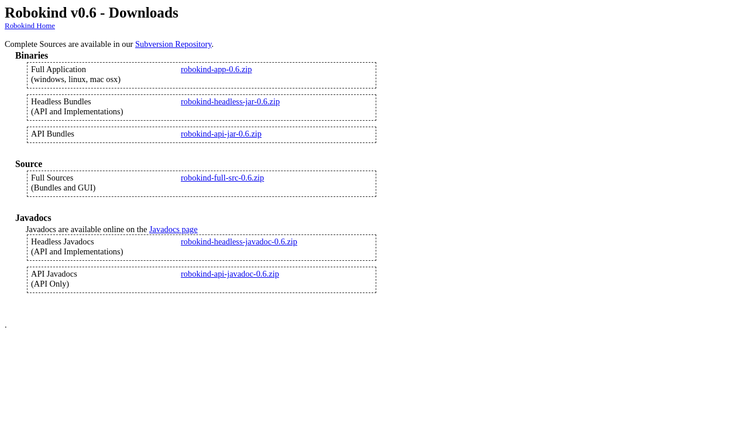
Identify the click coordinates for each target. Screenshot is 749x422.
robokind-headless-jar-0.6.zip (230, 101)
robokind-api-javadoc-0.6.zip (230, 273)
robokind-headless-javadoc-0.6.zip (239, 241)
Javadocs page (173, 229)
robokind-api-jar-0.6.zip (221, 133)
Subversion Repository (173, 44)
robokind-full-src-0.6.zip (222, 177)
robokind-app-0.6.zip (216, 69)
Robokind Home (30, 25)
